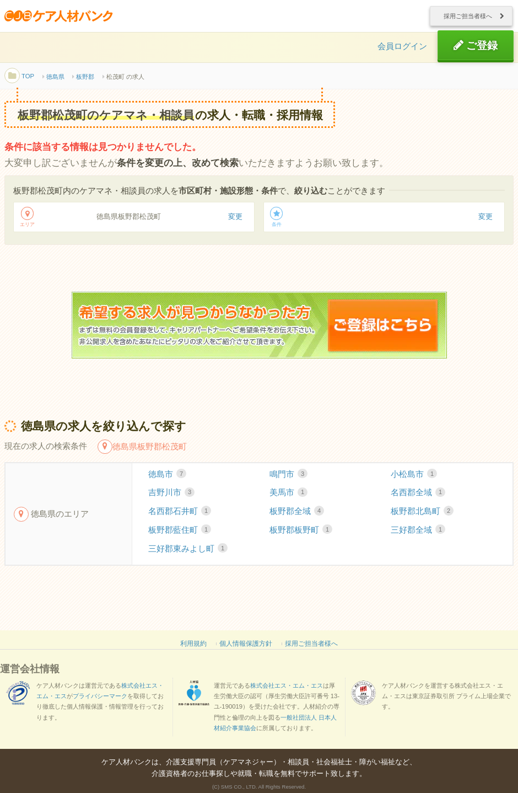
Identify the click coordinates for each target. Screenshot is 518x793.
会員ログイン (402, 49)
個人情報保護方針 (245, 648)
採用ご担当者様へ (467, 17)
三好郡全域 (418, 534)
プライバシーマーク (100, 700)
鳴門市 (288, 478)
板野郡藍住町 (179, 534)
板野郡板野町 (300, 534)
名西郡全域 (418, 497)
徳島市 (167, 478)
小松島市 (414, 478)
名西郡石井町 (179, 515)
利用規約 (193, 648)
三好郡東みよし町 (188, 553)
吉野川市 (171, 497)
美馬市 (288, 497)
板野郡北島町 (422, 515)
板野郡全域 (296, 515)
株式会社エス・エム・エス (286, 690)
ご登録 (476, 48)
